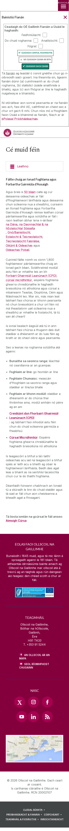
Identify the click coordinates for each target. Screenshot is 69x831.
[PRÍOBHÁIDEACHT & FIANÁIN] (24, 814)
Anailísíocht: (49, 40)
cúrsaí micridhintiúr (19, 280)
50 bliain (30, 192)
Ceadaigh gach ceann (37, 66)
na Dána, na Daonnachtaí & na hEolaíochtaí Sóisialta (27, 226)
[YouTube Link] (21, 716)
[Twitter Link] (19, 702)
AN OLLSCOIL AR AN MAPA (34, 656)
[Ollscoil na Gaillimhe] (19, 133)
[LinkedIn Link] (33, 716)
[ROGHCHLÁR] (63, 5)
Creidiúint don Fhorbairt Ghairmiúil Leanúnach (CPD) (33, 416)
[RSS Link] (47, 716)
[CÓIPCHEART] (53, 814)
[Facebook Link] (47, 702)
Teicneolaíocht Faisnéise (22, 241)
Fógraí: (32, 46)
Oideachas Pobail (17, 250)
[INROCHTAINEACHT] (52, 819)
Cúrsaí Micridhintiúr (23, 437)
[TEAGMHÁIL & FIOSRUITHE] (22, 819)
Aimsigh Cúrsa (16, 520)
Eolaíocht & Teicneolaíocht (24, 237)
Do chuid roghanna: (18, 40)
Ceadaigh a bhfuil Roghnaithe (36, 53)
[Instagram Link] (33, 702)
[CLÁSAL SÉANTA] (34, 810)
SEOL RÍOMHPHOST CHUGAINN (34, 666)
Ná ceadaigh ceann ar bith (37, 60)
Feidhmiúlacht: (31, 35)
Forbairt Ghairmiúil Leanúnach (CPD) (31, 275)
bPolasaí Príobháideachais (20, 119)
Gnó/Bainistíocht (19, 232)
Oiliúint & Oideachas (19, 245)
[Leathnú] (34, 166)
